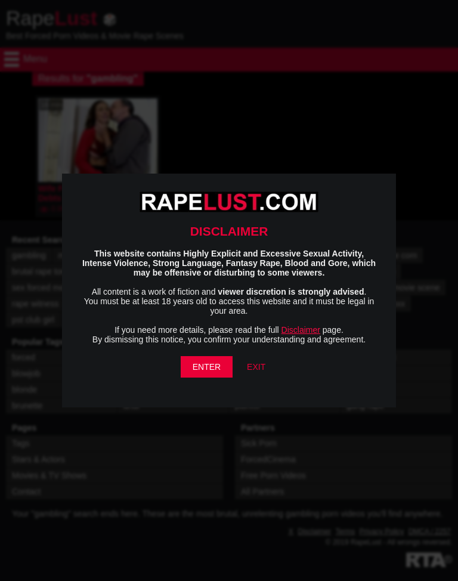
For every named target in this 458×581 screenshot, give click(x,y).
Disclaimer (300, 330)
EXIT (256, 367)
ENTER (207, 367)
